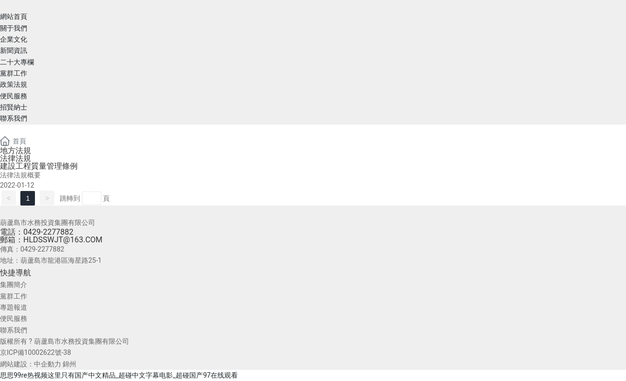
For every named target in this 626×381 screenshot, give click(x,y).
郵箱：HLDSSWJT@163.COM (51, 239)
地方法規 (15, 150)
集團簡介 (13, 284)
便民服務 (13, 318)
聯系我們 (13, 330)
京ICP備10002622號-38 (35, 352)
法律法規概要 (20, 175)
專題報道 (13, 307)
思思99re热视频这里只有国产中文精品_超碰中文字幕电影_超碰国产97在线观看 (119, 375)
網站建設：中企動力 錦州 (38, 364)
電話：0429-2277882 (36, 232)
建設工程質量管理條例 (39, 166)
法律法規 (15, 158)
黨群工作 (13, 296)
